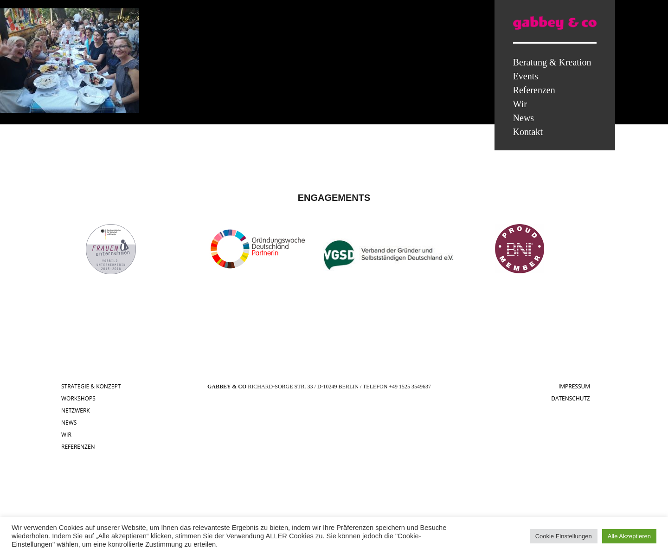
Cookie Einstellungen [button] (563, 536)
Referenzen (534, 90)
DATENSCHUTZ (570, 398)
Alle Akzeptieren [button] (629, 536)
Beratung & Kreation (552, 62)
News (523, 118)
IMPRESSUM (574, 386)
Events (525, 76)
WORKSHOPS (78, 398)
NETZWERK (75, 410)
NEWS (69, 422)
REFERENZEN (78, 447)
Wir (520, 104)
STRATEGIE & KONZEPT (91, 386)
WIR (66, 435)
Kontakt (528, 132)
